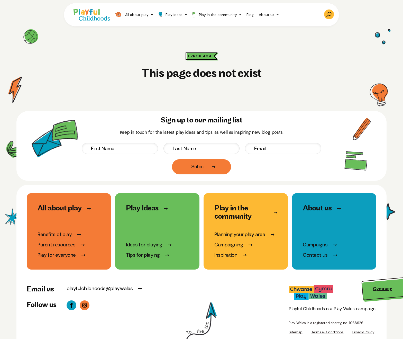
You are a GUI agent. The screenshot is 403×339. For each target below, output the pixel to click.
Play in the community (216, 14)
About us (269, 14)
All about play (134, 14)
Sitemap (296, 332)
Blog (250, 14)
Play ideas (172, 14)
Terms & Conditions (327, 332)
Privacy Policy (363, 332)
